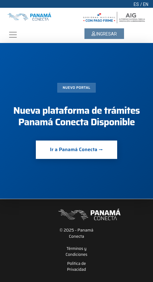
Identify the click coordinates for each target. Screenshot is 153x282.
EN (145, 4)
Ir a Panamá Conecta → (76, 149)
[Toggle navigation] (12, 34)
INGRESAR (104, 33)
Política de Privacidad (76, 267)
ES (136, 4)
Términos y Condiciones (77, 252)
